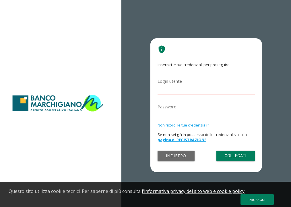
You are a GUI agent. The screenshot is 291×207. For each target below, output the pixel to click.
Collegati (236, 156)
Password (167, 107)
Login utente (170, 81)
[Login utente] (206, 88)
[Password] (206, 114)
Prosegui (257, 200)
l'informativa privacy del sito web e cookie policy (193, 191)
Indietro (176, 155)
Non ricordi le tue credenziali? (183, 125)
